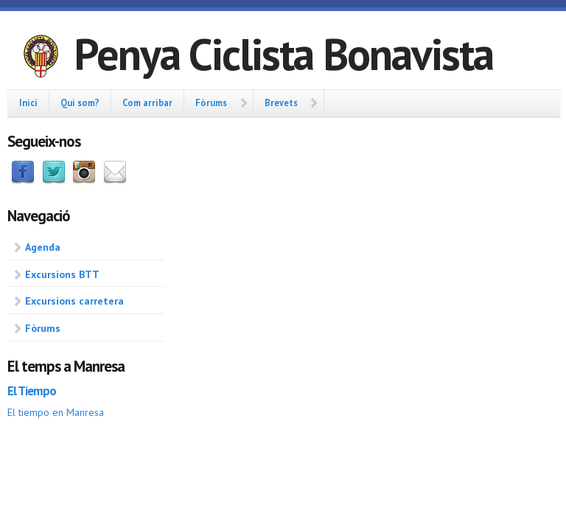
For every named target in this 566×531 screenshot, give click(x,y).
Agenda (42, 247)
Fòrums (211, 102)
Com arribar (147, 102)
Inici (28, 102)
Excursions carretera (74, 301)
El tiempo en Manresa (55, 412)
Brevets (281, 102)
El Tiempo (31, 391)
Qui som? (79, 102)
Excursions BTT (62, 274)
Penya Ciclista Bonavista (283, 54)
